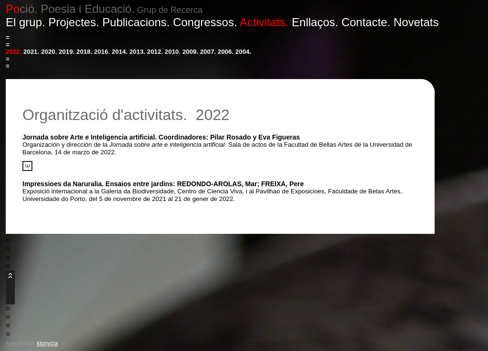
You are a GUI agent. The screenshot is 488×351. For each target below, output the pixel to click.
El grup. (25, 22)
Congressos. (205, 22)
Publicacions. (136, 22)
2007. (208, 51)
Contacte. (365, 22)
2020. (49, 51)
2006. (226, 51)
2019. (66, 51)
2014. (119, 51)
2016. (102, 51)
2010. (173, 51)
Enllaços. (315, 22)
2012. (155, 51)
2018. (84, 51)
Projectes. (73, 22)
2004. (243, 51)
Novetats (416, 22)
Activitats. (264, 22)
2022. (13, 51)
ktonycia (47, 343)
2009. (190, 51)
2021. (31, 51)
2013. (137, 51)
